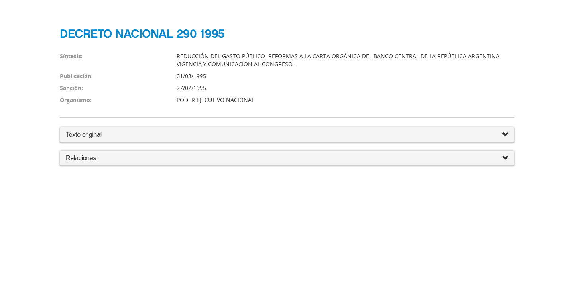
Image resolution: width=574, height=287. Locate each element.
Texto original (84, 134)
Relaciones (287, 158)
